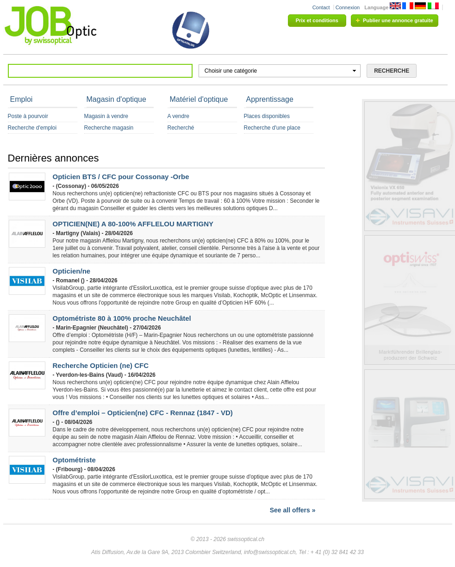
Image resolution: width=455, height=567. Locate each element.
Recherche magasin (109, 128)
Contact (321, 7)
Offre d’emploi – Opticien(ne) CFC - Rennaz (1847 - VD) (143, 413)
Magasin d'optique (116, 99)
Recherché (181, 128)
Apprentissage (269, 99)
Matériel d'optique (199, 99)
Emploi (21, 99)
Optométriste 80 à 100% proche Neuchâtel (122, 318)
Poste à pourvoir (28, 116)
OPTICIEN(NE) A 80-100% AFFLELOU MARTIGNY (133, 224)
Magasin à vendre (106, 116)
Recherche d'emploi (32, 128)
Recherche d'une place (272, 128)
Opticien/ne (72, 271)
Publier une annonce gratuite (398, 20)
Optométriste (74, 460)
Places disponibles (267, 116)
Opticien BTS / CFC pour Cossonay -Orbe (121, 177)
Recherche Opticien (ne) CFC (101, 365)
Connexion (348, 7)
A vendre (178, 116)
